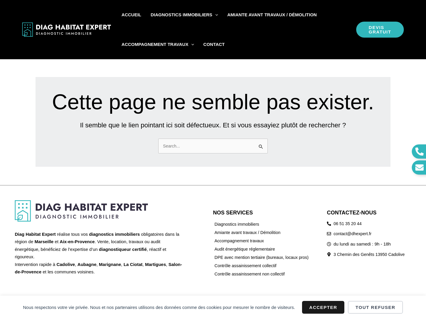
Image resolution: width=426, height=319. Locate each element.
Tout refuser (375, 307)
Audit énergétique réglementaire (245, 248)
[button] (210, 15)
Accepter (323, 307)
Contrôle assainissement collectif (246, 265)
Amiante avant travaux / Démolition (248, 232)
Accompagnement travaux (240, 240)
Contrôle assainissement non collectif (251, 273)
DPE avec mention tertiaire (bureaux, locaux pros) (263, 257)
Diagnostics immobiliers (237, 224)
